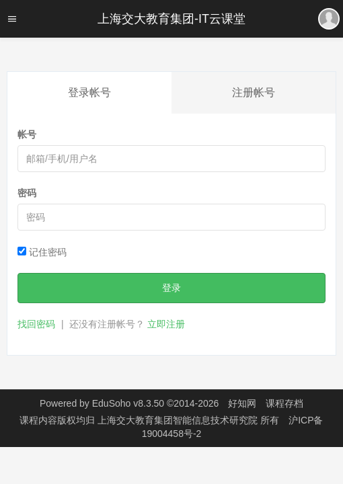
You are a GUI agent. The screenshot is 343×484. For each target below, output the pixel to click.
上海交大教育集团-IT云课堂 (171, 19)
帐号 (26, 134)
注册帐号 (253, 92)
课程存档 (284, 403)
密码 (26, 193)
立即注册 (166, 324)
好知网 (242, 403)
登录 (171, 287)
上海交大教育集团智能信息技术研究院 (179, 420)
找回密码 (36, 324)
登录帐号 (89, 92)
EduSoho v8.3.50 (128, 403)
